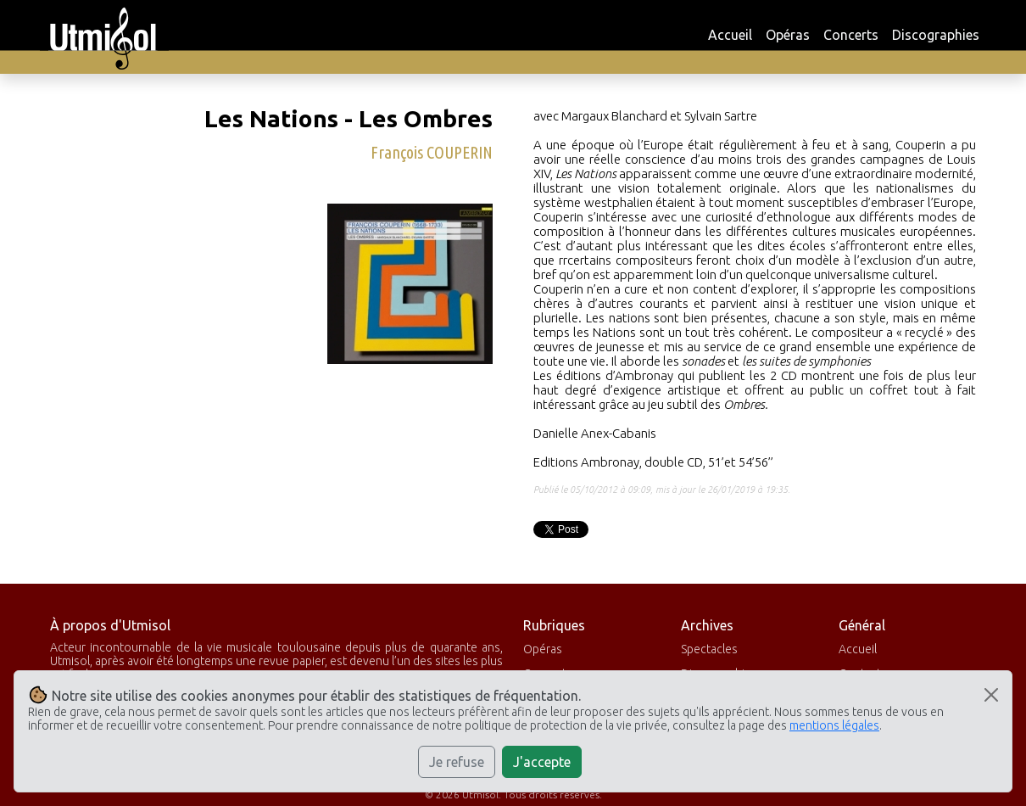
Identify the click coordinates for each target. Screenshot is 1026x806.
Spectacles (709, 649)
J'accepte (542, 762)
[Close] (991, 695)
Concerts (850, 34)
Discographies (935, 34)
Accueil (730, 34)
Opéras (788, 34)
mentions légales (834, 725)
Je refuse (456, 762)
